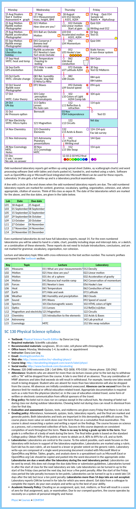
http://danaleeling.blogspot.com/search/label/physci (57, 362)
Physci (15, 500)
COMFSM (38, 500)
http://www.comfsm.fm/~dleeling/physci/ (47, 359)
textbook (31, 258)
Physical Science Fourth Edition (41, 339)
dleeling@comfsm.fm (31, 356)
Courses (25, 500)
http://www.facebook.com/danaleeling (50, 366)
